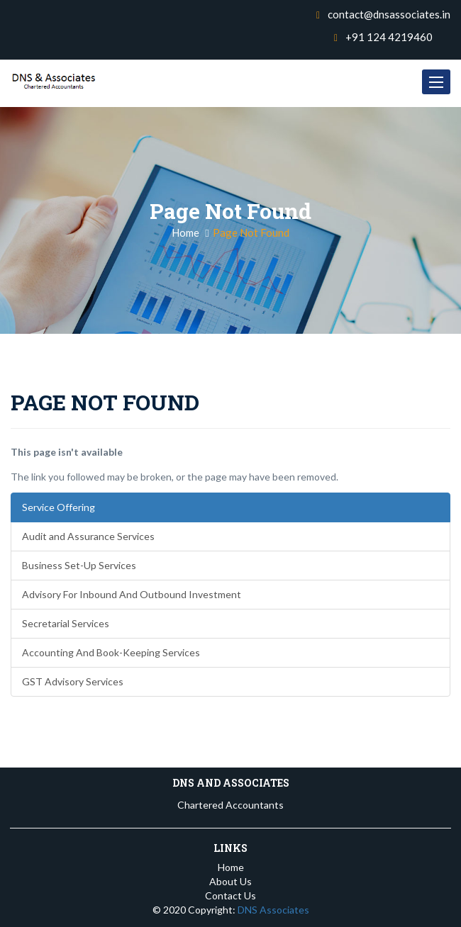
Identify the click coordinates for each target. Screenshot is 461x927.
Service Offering (58, 507)
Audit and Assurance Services (88, 536)
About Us (230, 881)
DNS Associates (273, 910)
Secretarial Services (65, 623)
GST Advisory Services (72, 681)
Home (185, 232)
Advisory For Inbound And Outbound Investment (131, 594)
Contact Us (230, 895)
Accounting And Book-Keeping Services (111, 652)
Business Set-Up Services (79, 565)
